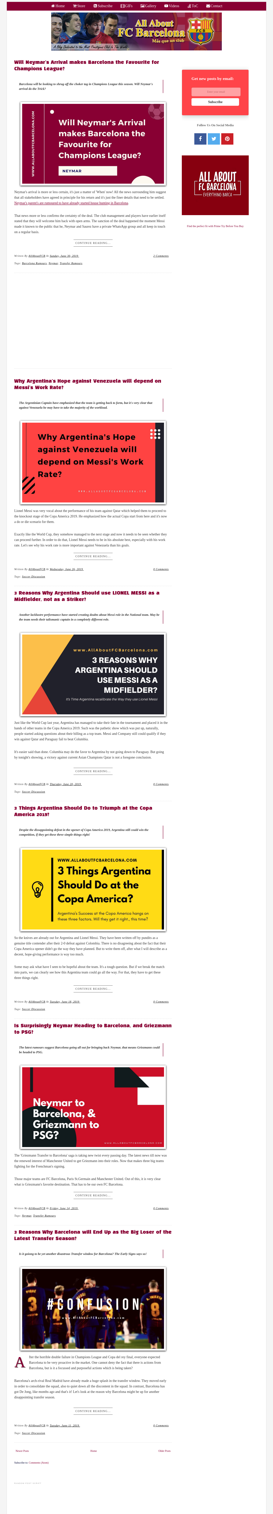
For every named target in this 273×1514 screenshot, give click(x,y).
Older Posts (164, 1451)
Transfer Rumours (71, 263)
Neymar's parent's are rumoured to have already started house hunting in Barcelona (71, 203)
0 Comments (161, 569)
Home (93, 1451)
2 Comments (161, 255)
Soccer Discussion (33, 576)
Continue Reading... (93, 243)
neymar (53, 263)
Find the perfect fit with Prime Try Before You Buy (215, 226)
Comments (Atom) (39, 1462)
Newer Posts (22, 1451)
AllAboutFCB (36, 255)
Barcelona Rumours (34, 263)
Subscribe (215, 102)
